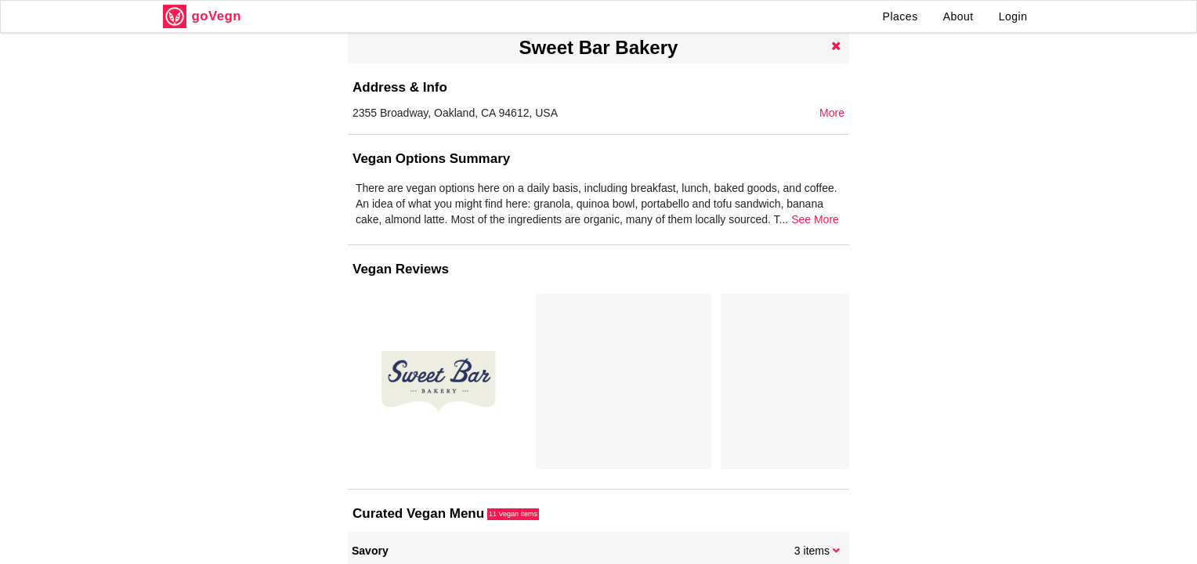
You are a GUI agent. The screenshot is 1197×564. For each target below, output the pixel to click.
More (831, 113)
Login (1013, 16)
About (958, 16)
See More (815, 219)
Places (900, 16)
